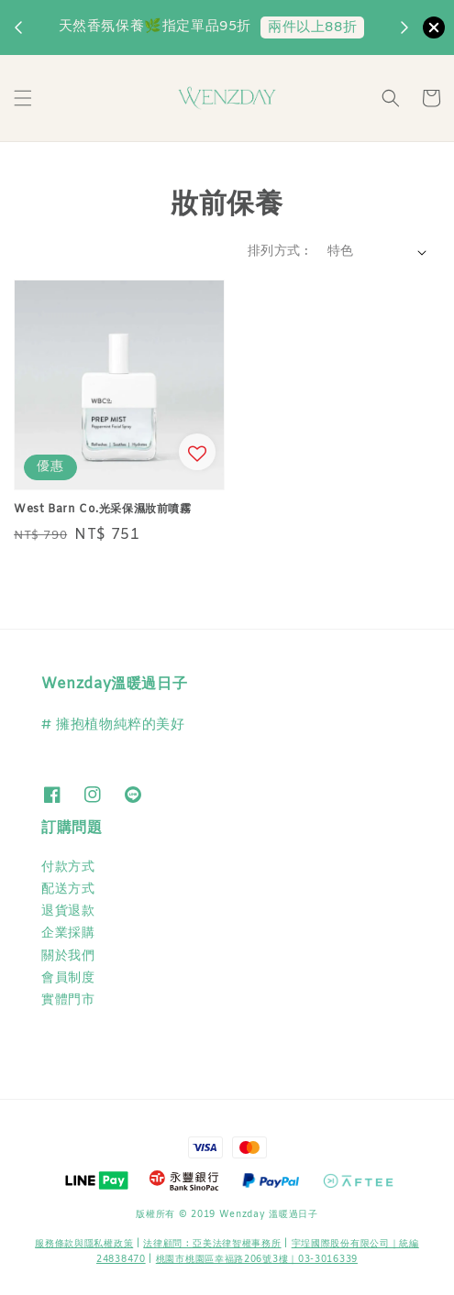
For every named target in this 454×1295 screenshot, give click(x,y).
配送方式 (67, 889)
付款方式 (67, 867)
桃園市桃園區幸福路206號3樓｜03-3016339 (257, 1260)
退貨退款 (67, 911)
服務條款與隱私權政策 (84, 1244)
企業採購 (67, 933)
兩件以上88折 (312, 27)
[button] (23, 98)
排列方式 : (278, 251)
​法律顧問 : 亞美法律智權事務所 (212, 1244)
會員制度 (67, 978)
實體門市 (67, 1000)
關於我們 (67, 956)
